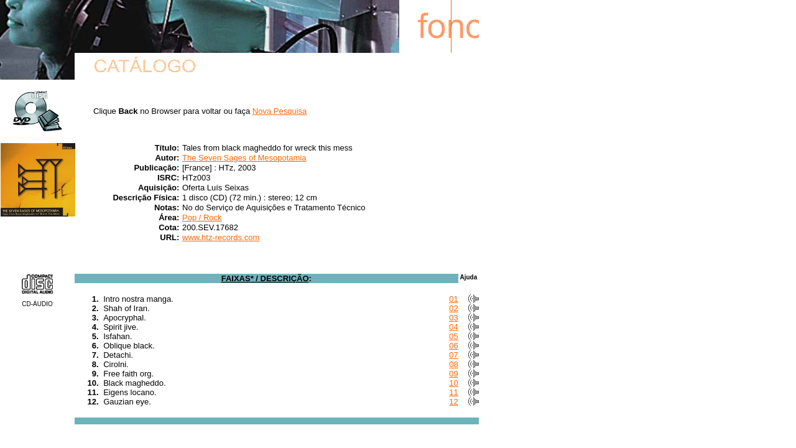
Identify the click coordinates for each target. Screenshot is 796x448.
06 (453, 345)
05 (453, 336)
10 (453, 383)
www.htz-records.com (220, 237)
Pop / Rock (202, 217)
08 (453, 364)
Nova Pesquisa (279, 111)
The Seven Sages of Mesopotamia (244, 157)
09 (453, 373)
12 (453, 401)
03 (453, 317)
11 (453, 392)
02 (453, 308)
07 (453, 355)
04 (453, 327)
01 (453, 299)
